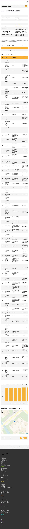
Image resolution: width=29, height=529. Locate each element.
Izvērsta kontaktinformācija (5, 465)
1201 (1, 463)
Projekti (2, 476)
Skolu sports (3, 511)
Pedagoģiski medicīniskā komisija (6, 487)
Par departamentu (4, 468)
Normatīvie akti (3, 471)
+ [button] (2, 411)
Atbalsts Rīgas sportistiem (5, 512)
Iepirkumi (2, 477)
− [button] (2, 412)
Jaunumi (2, 469)
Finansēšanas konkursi (4, 475)
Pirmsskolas (3, 484)
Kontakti (2, 470)
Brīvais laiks (3, 485)
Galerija (2, 478)
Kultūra (2, 523)
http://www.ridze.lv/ (18, 26)
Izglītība (2, 522)
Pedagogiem (3, 486)
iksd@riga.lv (3, 464)
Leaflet (27, 433)
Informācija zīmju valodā (5, 492)
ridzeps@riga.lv (18, 24)
